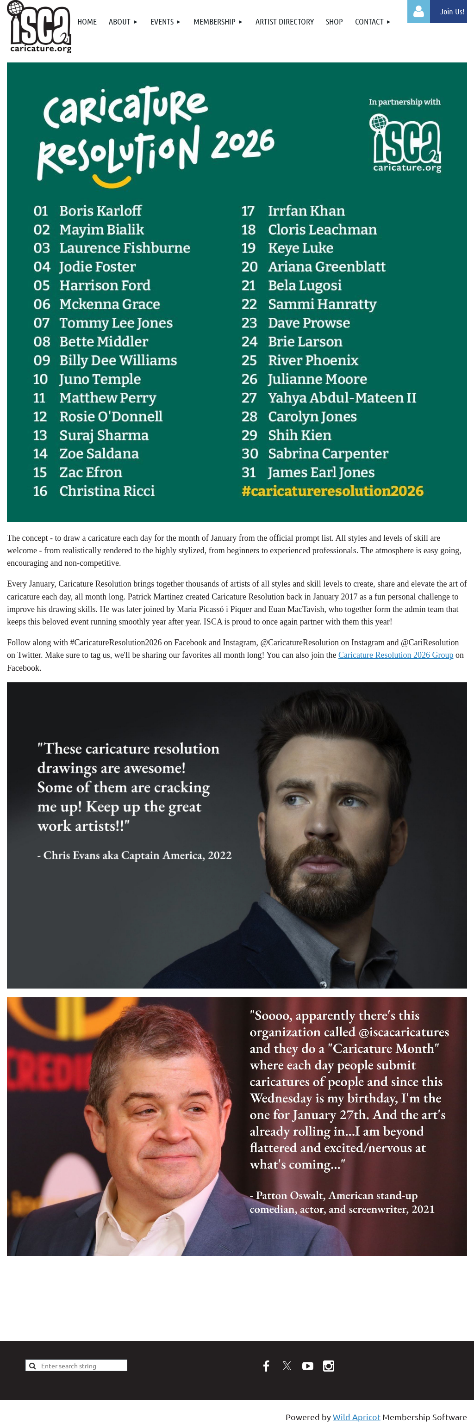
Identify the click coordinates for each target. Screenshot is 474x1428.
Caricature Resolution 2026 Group (395, 655)
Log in (418, 11)
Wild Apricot (356, 1417)
